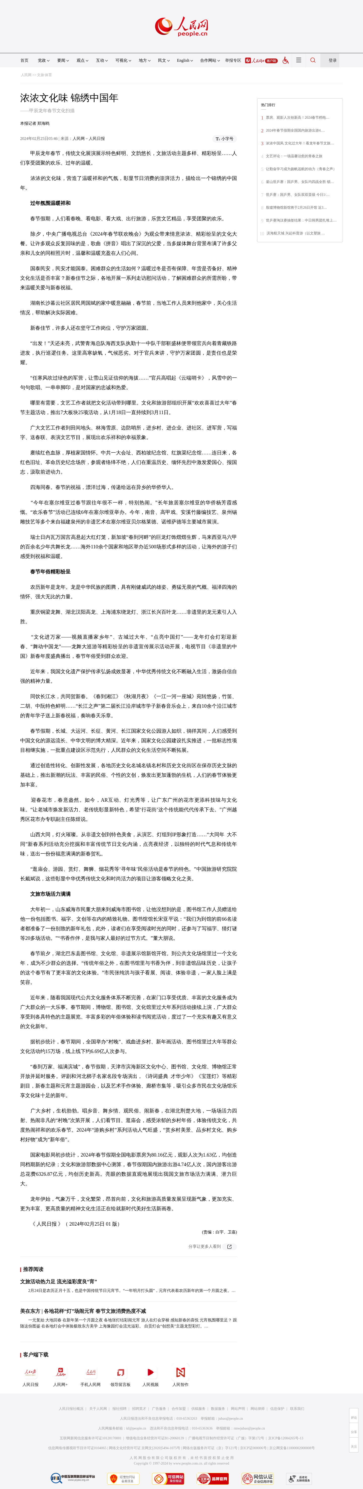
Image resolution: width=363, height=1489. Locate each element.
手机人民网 (90, 1375)
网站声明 (238, 1409)
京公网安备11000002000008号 (292, 1448)
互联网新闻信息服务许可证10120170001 (91, 1438)
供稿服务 (198, 1409)
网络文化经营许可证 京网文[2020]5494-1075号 (144, 1448)
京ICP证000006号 (253, 1448)
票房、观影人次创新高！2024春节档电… (297, 117)
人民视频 (150, 1375)
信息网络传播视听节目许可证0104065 (77, 1448)
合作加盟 (179, 1409)
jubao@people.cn (230, 1418)
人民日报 (30, 1375)
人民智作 (180, 1375)
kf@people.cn (136, 1428)
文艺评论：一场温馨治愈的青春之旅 (294, 156)
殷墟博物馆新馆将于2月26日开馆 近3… (296, 207)
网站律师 (258, 1409)
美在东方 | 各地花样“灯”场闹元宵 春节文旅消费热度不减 (83, 1311)
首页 (24, 60)
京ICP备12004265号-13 (285, 1438)
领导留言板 (120, 1375)
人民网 (26, 75)
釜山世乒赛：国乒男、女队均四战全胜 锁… (300, 182)
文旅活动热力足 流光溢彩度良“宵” (58, 1281)
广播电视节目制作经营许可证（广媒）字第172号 (226, 1438)
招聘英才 (139, 1409)
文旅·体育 (44, 75)
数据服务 (218, 1409)
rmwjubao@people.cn (249, 1428)
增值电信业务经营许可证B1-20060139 (155, 1438)
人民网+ (60, 1375)
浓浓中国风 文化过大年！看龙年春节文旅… (300, 143)
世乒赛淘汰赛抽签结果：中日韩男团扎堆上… (301, 220)
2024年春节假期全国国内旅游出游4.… (295, 130)
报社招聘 (119, 1409)
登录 (333, 60)
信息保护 (277, 1409)
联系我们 (297, 1409)
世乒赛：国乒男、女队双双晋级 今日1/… (297, 195)
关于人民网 (98, 1409)
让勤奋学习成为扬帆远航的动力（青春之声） (301, 169)
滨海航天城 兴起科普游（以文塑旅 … (296, 233)
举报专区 (233, 60)
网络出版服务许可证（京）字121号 (210, 1448)
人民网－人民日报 (89, 138)
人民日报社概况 (71, 1409)
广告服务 (159, 1409)
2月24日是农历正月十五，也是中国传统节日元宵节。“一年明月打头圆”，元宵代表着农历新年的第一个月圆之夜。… (131, 1290)
